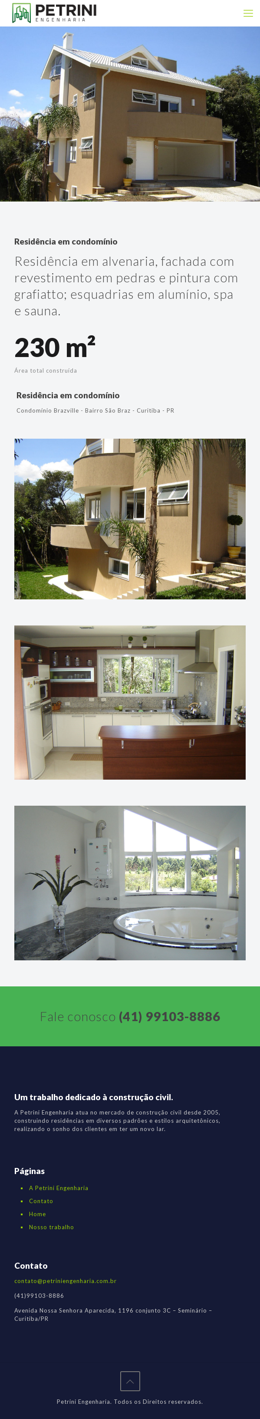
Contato (41, 1200)
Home (37, 1214)
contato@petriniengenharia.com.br (65, 1280)
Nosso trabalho (51, 1227)
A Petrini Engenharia (59, 1187)
